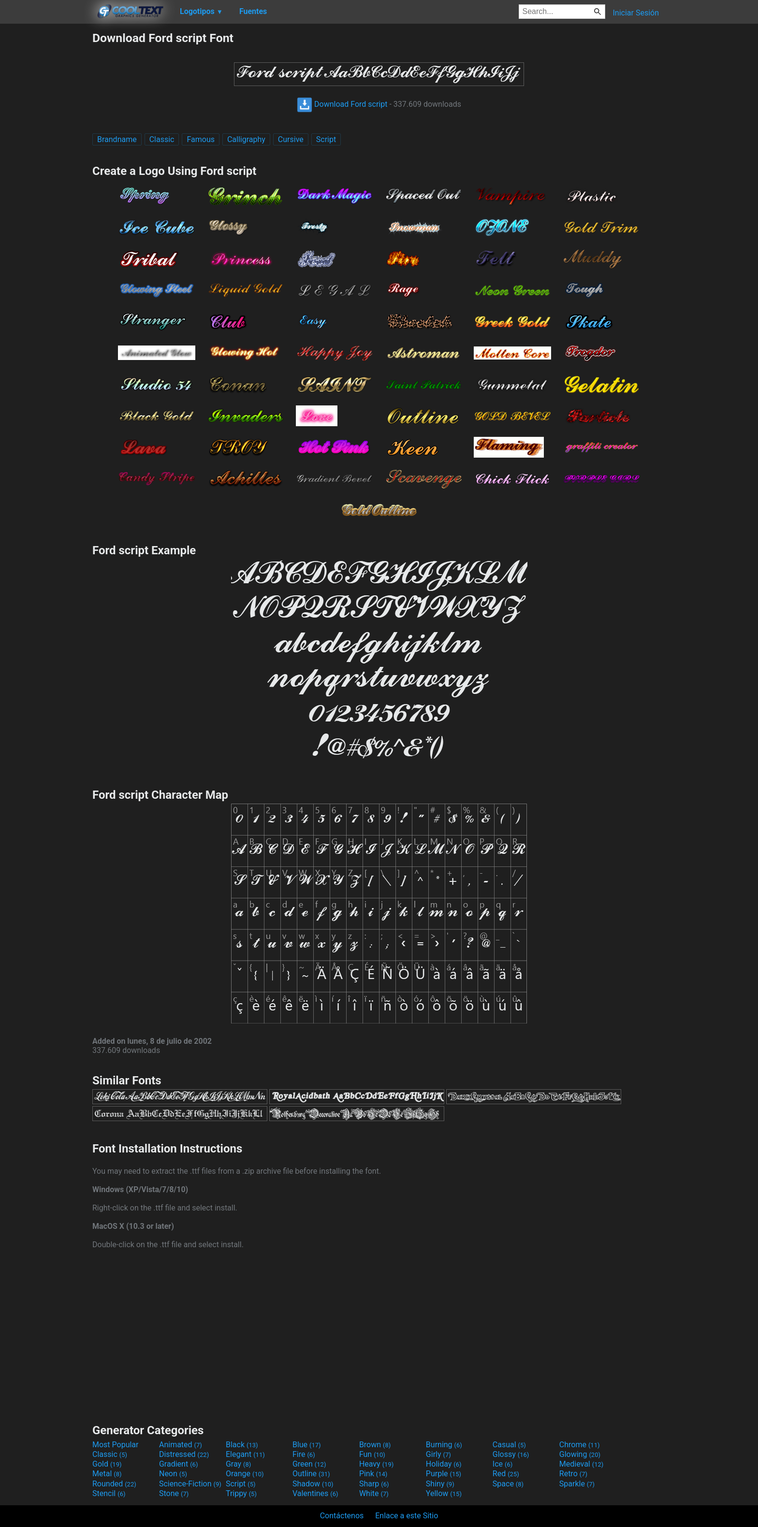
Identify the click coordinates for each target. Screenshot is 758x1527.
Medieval (581, 1464)
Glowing (579, 1454)
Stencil (108, 1493)
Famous (201, 139)
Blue (306, 1444)
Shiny (440, 1483)
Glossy (511, 1454)
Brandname (117, 139)
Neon (173, 1473)
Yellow (444, 1493)
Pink (373, 1473)
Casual (509, 1444)
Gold (107, 1464)
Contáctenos (342, 1515)
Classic (162, 139)
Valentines (315, 1493)
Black (242, 1444)
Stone (174, 1493)
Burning (444, 1444)
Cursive (291, 139)
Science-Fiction (190, 1483)
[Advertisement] (46, 176)
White (374, 1493)
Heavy (376, 1464)
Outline (311, 1473)
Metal (107, 1473)
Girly (438, 1454)
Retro (573, 1473)
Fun (372, 1454)
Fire (303, 1454)
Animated (180, 1444)
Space (508, 1483)
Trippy (241, 1493)
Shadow (313, 1483)
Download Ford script (342, 104)
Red (506, 1473)
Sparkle (577, 1483)
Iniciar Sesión (635, 12)
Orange (245, 1473)
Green (309, 1464)
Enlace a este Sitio (406, 1515)
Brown (375, 1444)
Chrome (579, 1444)
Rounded (114, 1483)
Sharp (374, 1483)
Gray (238, 1464)
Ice (502, 1464)
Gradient (178, 1464)
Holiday (444, 1464)
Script (326, 139)
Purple (443, 1473)
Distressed (184, 1454)
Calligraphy (246, 139)
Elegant (245, 1454)
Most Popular (115, 1444)
